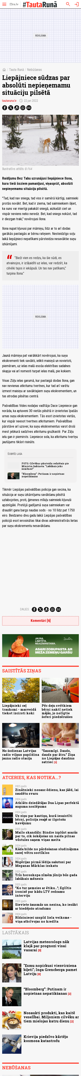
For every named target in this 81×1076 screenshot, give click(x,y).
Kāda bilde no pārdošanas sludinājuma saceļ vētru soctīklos (46, 851)
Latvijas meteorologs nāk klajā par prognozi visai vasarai (46, 945)
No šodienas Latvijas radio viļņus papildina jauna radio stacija (20, 754)
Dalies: (25, 609)
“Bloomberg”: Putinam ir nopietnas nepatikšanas (43, 475)
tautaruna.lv (9, 100)
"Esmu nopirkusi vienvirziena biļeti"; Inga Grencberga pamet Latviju (50, 969)
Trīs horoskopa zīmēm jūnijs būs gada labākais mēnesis (46, 877)
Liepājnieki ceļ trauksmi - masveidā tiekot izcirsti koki (19, 709)
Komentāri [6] (41, 621)
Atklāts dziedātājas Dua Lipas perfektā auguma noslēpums (47, 805)
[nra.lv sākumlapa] (14, 4)
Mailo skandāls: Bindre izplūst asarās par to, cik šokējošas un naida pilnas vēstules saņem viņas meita (46, 836)
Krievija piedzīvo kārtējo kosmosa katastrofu (46, 1038)
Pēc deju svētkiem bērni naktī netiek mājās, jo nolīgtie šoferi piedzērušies (57, 711)
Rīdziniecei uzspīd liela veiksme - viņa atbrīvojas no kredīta (43, 919)
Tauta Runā (16, 70)
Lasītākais (15, 932)
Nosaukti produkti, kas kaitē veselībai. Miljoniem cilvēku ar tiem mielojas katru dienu (51, 1017)
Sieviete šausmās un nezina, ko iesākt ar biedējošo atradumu (46, 906)
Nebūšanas (34, 70)
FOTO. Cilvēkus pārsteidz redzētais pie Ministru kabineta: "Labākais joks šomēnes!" (45, 466)
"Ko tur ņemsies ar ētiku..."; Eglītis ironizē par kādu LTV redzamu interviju (43, 892)
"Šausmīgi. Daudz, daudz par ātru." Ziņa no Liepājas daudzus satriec (58, 756)
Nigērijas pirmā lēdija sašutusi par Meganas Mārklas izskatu (43, 864)
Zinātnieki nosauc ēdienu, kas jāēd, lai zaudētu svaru (47, 792)
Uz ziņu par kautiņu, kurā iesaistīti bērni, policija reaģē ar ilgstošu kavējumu (43, 819)
